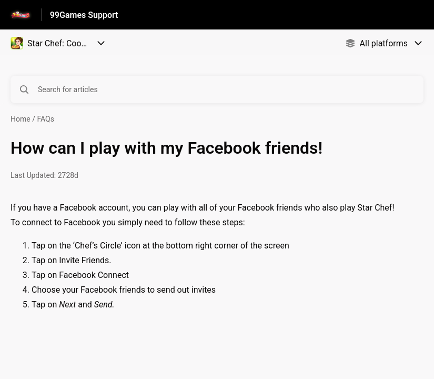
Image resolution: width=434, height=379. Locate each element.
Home (21, 119)
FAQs (45, 119)
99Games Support (84, 15)
